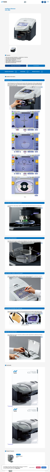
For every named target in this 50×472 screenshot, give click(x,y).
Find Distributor (36, 65)
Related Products (37, 71)
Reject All (38, 467)
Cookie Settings (32, 467)
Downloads (24, 71)
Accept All (44, 467)
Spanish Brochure (10, 444)
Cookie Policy (17, 468)
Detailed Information (11, 71)
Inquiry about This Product (15, 65)
